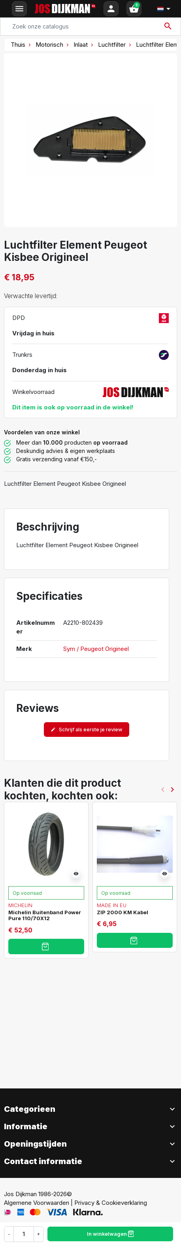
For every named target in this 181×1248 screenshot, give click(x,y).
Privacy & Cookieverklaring (110, 1202)
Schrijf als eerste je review (87, 729)
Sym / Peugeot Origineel (96, 649)
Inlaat (81, 44)
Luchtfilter (112, 44)
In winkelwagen (110, 1234)
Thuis (18, 44)
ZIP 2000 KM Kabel (122, 912)
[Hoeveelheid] (23, 1234)
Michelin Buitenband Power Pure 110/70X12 (44, 915)
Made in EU (111, 905)
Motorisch (49, 44)
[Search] (90, 26)
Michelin (20, 905)
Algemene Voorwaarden (36, 1202)
